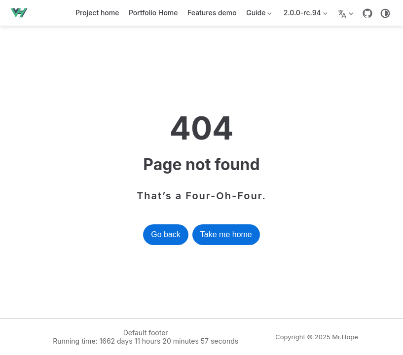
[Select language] (347, 13)
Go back (166, 234)
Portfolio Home (153, 12)
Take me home (226, 234)
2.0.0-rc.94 (304, 14)
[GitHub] (367, 13)
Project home (97, 12)
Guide (258, 14)
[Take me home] (22, 13)
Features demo (212, 12)
